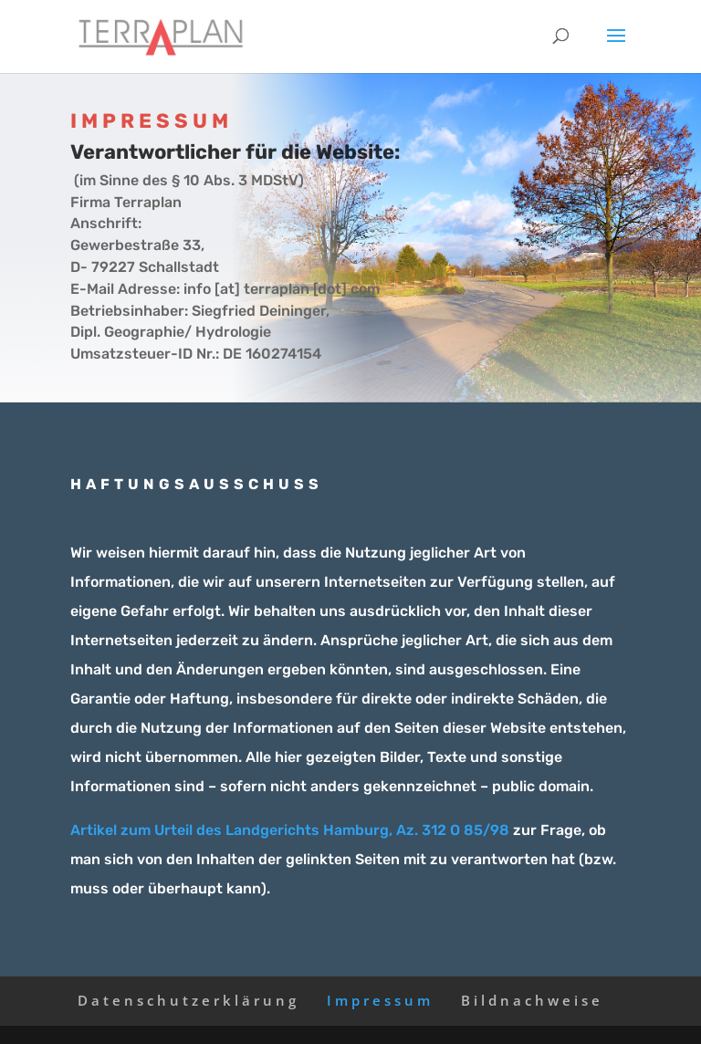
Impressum (380, 1000)
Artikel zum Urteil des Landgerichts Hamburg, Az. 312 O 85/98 (289, 830)
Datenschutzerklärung (188, 1000)
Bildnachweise (532, 1000)
